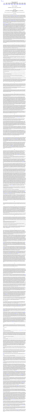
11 (23, 130)
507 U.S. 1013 (24, 312)
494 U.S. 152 (18, 385)
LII (1, 0)
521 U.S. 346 (23, 161)
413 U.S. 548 (10, 192)
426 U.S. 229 (13, 399)
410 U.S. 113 (13, 15)
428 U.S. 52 (18, 252)
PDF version (4, 4)
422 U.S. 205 (8, 138)
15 (4, 167)
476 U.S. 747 (4, 22)
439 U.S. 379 (8, 374)
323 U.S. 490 (22, 374)
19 (9, 227)
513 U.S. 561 (18, 154)
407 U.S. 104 (6, 193)
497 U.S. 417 (14, 20)
